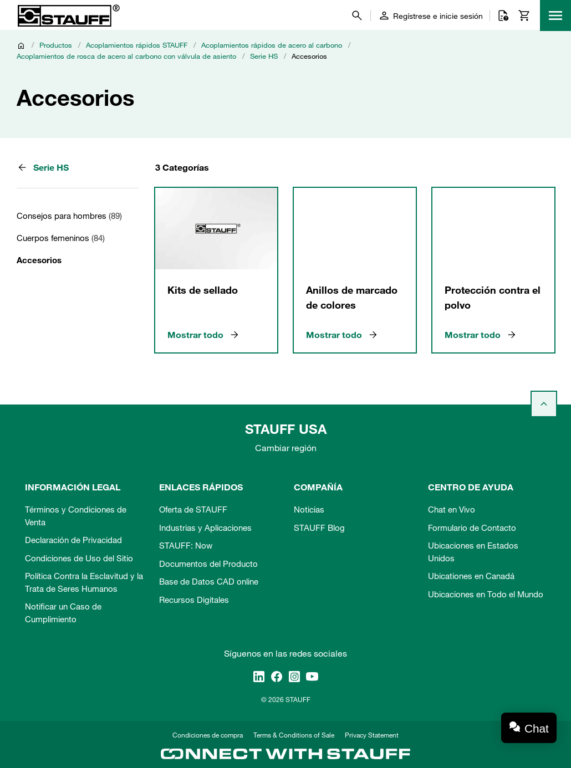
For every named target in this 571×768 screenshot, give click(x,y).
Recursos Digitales (194, 600)
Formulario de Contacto (472, 528)
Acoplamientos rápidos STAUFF (136, 44)
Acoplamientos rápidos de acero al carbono (271, 44)
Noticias (309, 509)
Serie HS (264, 56)
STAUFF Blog (319, 528)
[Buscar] (357, 15)
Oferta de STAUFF (193, 509)
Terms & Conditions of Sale (293, 734)
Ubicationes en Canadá (471, 576)
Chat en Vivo (451, 509)
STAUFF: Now (185, 545)
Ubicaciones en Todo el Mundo (485, 594)
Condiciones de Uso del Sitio (79, 558)
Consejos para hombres (69, 216)
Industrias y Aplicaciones (205, 528)
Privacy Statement (372, 734)
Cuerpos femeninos (61, 238)
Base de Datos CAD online (208, 581)
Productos (55, 44)
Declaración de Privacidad (73, 540)
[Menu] (555, 15)
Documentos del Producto (208, 564)
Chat (536, 728)
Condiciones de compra (207, 734)
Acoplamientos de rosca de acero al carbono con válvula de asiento (126, 56)
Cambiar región (286, 447)
